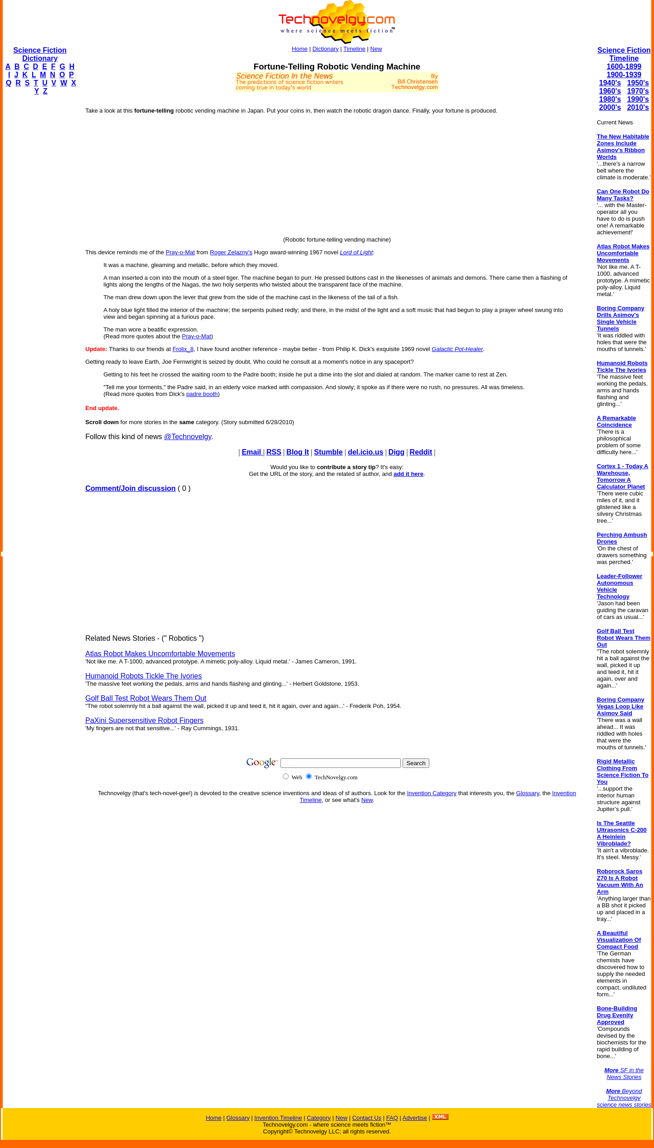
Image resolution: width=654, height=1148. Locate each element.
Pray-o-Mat (180, 252)
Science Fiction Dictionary (39, 54)
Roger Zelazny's (231, 252)
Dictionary (325, 48)
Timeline (355, 48)
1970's (638, 91)
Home (300, 48)
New (376, 48)
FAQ (392, 1117)
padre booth (201, 394)
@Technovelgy (187, 436)
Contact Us (366, 1117)
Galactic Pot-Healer (457, 349)
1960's (610, 91)
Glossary (527, 793)
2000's (610, 107)
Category (319, 1117)
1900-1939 (624, 75)
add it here (408, 473)
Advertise (415, 1117)
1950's (638, 83)
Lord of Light (356, 252)
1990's (638, 99)
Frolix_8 (182, 349)
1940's (610, 83)
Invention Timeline (278, 1117)
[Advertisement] (39, 239)
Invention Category (432, 793)
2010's (638, 107)
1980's (610, 99)
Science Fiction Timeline (623, 54)
